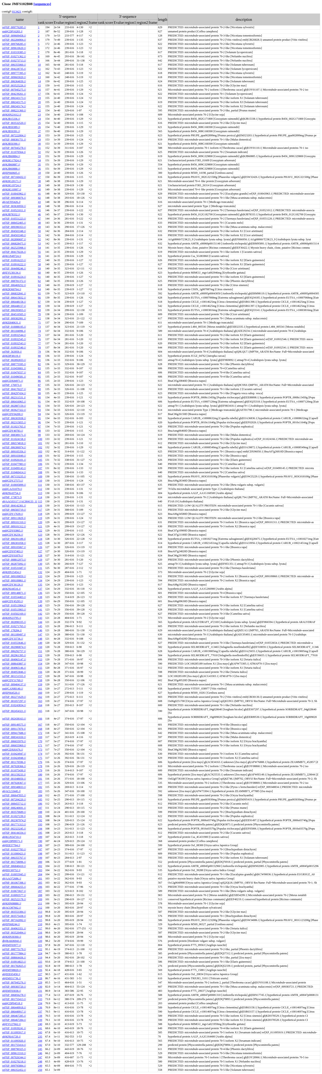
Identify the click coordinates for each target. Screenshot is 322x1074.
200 (40, 861)
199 (40, 857)
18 (39, 172)
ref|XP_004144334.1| (14, 832)
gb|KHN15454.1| (11, 572)
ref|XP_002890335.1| (14, 622)
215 (40, 920)
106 (40, 464)
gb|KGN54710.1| (11, 837)
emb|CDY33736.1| (12, 638)
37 (39, 177)
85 (39, 376)
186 (40, 803)
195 (40, 832)
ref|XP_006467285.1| (14, 1015)
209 (40, 899)
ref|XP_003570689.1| (14, 812)
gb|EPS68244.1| (11, 924)
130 (40, 563)
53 (39, 243)
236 (40, 1007)
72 (39, 318)
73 (39, 326)
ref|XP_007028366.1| (14, 766)
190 (40, 841)
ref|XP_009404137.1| (14, 684)
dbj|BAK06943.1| (12, 941)
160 (40, 692)
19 (39, 98)
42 (39, 197)
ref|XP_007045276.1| (14, 982)
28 (39, 135)
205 (40, 882)
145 (40, 626)
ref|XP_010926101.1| (14, 459)
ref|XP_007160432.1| (14, 177)
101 (40, 443)
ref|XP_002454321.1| (14, 711)
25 (39, 123)
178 (40, 766)
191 (40, 816)
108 (40, 472)
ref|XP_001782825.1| (14, 965)
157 (40, 676)
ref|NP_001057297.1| (14, 701)
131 (40, 568)
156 (40, 672)
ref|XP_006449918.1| (14, 1007)
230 (40, 986)
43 (39, 202)
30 (39, 143)
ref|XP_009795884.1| (14, 1065)
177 (40, 782)
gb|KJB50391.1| (11, 131)
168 (40, 728)
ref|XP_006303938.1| (14, 418)
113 (40, 493)
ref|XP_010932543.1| (14, 343)
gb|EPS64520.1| (11, 692)
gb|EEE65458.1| (11, 974)
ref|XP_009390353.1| (14, 227)
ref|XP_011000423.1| (14, 853)
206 (40, 886)
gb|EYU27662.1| (11, 1024)
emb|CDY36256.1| (12, 534)
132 (40, 572)
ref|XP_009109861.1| (14, 580)
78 (39, 347)
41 (39, 193)
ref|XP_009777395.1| (14, 73)
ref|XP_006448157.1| (14, 306)
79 (39, 351)
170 (40, 741)
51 (39, 235)
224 (40, 953)
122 (40, 530)
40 (39, 189)
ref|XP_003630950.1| (14, 206)
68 (39, 306)
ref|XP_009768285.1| (14, 44)
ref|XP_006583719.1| (14, 509)
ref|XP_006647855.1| (14, 795)
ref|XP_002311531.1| (14, 397)
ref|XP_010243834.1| (14, 705)
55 (39, 251)
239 (40, 1020)
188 (40, 812)
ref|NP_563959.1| (12, 351)
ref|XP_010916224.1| (14, 276)
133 (40, 576)
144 (40, 622)
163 (40, 701)
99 (39, 434)
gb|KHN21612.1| (11, 114)
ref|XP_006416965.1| (14, 401)
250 (40, 1069)
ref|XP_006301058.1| (14, 543)
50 (39, 231)
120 (40, 522)
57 (39, 260)
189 (40, 837)
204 (40, 874)
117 (40, 509)
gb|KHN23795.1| (11, 617)
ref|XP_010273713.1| (14, 60)
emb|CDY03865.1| (12, 530)
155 (40, 667)
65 (39, 293)
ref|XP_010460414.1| (14, 472)
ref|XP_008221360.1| (14, 110)
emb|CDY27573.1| (12, 480)
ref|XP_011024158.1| (14, 439)
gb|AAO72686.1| (11, 878)
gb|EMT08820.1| (11, 970)
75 (39, 335)
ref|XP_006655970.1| (14, 741)
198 (40, 853)
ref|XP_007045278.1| (14, 148)
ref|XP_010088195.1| (14, 326)
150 (40, 647)
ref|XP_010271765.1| (14, 626)
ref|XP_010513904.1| (14, 605)
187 (40, 807)
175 (40, 758)
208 (40, 895)
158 (40, 680)
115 (40, 501)
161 (40, 688)
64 (39, 289)
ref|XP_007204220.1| (14, 799)
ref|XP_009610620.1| (14, 48)
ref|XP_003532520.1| (14, 123)
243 (40, 1032)
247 (40, 1057)
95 (39, 418)
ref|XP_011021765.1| (14, 426)
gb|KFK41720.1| (11, 1036)
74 (39, 331)
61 (39, 276)
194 (40, 828)
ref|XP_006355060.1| (14, 64)
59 (39, 268)
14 (39, 81)
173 (40, 749)
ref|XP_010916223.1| (14, 260)
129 (40, 559)
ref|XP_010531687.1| (14, 568)
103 (40, 451)
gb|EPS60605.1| (11, 172)
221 (40, 945)
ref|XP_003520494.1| (14, 932)
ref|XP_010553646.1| (14, 642)
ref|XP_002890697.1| (14, 239)
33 (39, 156)
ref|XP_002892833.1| (14, 360)
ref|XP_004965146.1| (14, 667)
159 (40, 684)
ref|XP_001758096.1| (14, 861)
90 (39, 397)
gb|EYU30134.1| (11, 272)
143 (40, 617)
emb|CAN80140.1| (12, 688)
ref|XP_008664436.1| (14, 957)
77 (39, 343)
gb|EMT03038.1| (11, 990)
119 (40, 518)
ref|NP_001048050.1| (14, 778)
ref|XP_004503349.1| (14, 235)
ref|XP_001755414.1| (14, 1045)
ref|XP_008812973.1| (14, 559)
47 (39, 218)
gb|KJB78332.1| (11, 214)
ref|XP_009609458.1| (14, 35)
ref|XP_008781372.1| (14, 281)
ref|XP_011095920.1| (14, 1040)
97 (39, 426)
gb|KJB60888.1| (11, 168)
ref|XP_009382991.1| (14, 318)
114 (40, 497)
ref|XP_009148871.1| (14, 593)
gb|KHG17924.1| (11, 160)
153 (40, 659)
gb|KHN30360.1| (11, 936)
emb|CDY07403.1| (12, 551)
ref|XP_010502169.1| (14, 613)
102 (40, 447)
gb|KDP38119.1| (11, 355)
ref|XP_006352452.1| (14, 1069)
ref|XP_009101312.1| (14, 526)
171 (40, 745)
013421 (16, 11)
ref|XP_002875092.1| (14, 563)
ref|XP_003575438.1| (14, 916)
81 (39, 360)
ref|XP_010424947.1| (14, 753)
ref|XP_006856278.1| (14, 995)
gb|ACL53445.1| (11, 791)
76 (39, 339)
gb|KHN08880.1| (11, 903)
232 (40, 995)
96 (39, 422)
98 (39, 430)
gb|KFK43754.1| (11, 493)
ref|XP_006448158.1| (14, 301)
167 (40, 724)
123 (40, 534)
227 (40, 974)
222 (40, 949)
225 (40, 961)
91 (39, 401)
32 (39, 152)
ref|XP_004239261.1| (14, 93)
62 (39, 281)
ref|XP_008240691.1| (14, 807)
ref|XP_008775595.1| (14, 364)
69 (39, 310)
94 (39, 414)
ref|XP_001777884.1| (14, 953)
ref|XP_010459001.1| (14, 368)
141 (40, 609)
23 (39, 114)
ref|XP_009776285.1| (14, 27)
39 (39, 185)
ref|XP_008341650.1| (14, 737)
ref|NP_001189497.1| (14, 634)
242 (40, 1045)
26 (39, 127)
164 (40, 705)
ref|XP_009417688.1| (14, 733)
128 (40, 555)
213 (40, 911)
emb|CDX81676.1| (12, 749)
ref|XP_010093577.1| (14, 895)
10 (39, 64)
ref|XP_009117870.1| (14, 728)
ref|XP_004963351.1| (14, 928)
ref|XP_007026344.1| (14, 1057)
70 (39, 314)
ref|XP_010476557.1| (14, 372)
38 (39, 181)
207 (40, 891)
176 (40, 762)
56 (39, 256)
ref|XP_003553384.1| (14, 911)
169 (40, 737)
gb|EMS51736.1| (11, 978)
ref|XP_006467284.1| (14, 1020)
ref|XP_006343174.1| (14, 106)
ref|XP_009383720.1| (14, 986)
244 (40, 1040)
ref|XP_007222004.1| (14, 135)
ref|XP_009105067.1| (14, 547)
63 (39, 285)
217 (40, 928)
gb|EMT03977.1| (11, 945)
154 (40, 663)
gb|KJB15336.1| (11, 118)
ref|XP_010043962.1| (14, 193)
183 (40, 791)
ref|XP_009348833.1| (14, 787)
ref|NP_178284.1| (12, 630)
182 (40, 787)
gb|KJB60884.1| (11, 156)
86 (39, 380)
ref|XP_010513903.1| (14, 609)
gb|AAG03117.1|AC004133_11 (19, 501)
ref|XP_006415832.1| (14, 297)
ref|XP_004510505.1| (14, 314)
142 (40, 613)
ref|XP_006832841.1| (14, 293)
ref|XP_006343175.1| (14, 102)
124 (40, 538)
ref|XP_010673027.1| (14, 891)
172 (40, 733)
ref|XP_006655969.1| (14, 745)
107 (40, 468)
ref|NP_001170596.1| (14, 762)
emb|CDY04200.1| (12, 414)
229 (40, 982)
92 (39, 405)
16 (39, 89)
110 (40, 480)
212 (40, 907)
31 (39, 148)
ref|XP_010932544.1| (14, 335)
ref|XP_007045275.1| (14, 89)
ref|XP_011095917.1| (14, 1032)
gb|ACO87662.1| (11, 907)
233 (40, 999)
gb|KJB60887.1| (11, 164)
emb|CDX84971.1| (12, 380)
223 (40, 965)
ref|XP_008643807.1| (14, 663)
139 (40, 601)
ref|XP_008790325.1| (14, 1049)
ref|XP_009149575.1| (14, 724)
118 (40, 514)
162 (40, 697)
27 (39, 131)
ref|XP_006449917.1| (14, 1011)
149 (40, 642)
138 (40, 597)
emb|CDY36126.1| (12, 584)
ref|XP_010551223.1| (14, 218)
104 (40, 455)
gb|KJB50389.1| (11, 127)
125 (40, 543)
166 (40, 718)
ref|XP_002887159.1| (14, 405)
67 (39, 301)
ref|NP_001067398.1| (14, 882)
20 (39, 102)
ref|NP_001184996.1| (14, 331)
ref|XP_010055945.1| (14, 874)
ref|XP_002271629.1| (14, 697)
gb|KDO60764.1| (11, 289)
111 (40, 484)
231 (40, 990)
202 (40, 866)
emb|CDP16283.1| (12, 31)
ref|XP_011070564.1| (14, 152)
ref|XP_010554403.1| (14, 597)
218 (40, 936)
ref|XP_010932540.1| (14, 347)
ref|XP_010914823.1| (14, 961)
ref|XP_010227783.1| (14, 849)
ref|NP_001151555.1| (14, 676)
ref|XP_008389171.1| (14, 434)
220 (40, 941)
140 (40, 605)
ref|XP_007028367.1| (14, 782)
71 (39, 322)
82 (39, 364)
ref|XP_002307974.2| (14, 820)
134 (40, 580)
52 (39, 239)
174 (40, 753)
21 (39, 106)
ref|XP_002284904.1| (14, 39)
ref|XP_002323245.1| (14, 828)
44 (39, 206)
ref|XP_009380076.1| (14, 197)
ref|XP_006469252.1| (14, 285)
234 (40, 1003)
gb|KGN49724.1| (11, 256)
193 (40, 824)
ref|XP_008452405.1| (14, 222)
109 (40, 476)
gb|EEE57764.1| (11, 845)
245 (40, 1049)
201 (40, 878)
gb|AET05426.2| (11, 202)
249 (40, 1065)
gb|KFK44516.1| (11, 588)
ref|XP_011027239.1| (14, 816)
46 (39, 214)
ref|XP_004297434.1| (14, 393)
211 (40, 903)
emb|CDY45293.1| (12, 601)
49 (39, 227)
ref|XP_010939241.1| (14, 1028)
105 (40, 459)
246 (40, 1053)
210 (40, 924)
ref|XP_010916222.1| (14, 264)
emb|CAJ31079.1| (12, 489)
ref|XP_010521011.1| (14, 210)
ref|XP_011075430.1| (14, 770)
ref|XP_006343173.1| (14, 98)
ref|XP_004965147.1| (14, 659)
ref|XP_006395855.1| (14, 310)
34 (39, 160)
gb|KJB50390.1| (11, 143)
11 (39, 68)
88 (39, 389)
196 (40, 845)
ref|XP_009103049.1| (14, 455)
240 (40, 1024)
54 (39, 247)
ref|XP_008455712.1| (14, 803)
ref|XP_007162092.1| (14, 920)
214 (40, 916)
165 (40, 711)
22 (39, 110)
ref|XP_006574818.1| (14, 443)
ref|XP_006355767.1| (14, 857)
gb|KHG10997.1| (11, 189)
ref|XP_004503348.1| (14, 231)
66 (39, 297)
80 (39, 355)
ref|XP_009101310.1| (14, 522)
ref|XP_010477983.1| (14, 464)
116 (40, 505)
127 (40, 551)
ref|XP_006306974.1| (14, 447)
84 (39, 372)
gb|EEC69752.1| (11, 870)
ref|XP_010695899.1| (14, 484)
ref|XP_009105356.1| (14, 451)
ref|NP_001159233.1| (14, 774)
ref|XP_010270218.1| (14, 1061)
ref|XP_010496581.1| (14, 376)
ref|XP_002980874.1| (14, 647)
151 (40, 651)
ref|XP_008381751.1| (14, 139)
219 (40, 957)
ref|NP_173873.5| (12, 497)
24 (39, 118)
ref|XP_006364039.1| (14, 81)
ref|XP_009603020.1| (14, 77)
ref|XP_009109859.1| (14, 576)
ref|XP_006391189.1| (14, 538)
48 (39, 222)
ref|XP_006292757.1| (14, 651)
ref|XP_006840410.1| (14, 866)
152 (40, 655)
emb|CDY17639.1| (12, 514)
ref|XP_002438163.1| (14, 718)
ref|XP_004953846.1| (14, 672)
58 (39, 264)
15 (39, 85)
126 (40, 547)
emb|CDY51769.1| (12, 680)
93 (39, 410)
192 (40, 820)
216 (40, 932)
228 (40, 978)
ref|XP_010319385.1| (14, 52)
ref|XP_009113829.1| (14, 518)
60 (39, 272)
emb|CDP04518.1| (12, 1003)
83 (39, 368)
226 (40, 970)
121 (40, 526)
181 (40, 778)
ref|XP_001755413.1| (14, 999)
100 (40, 439)
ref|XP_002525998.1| (14, 247)
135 (40, 584)
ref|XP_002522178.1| (14, 899)
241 (40, 1028)
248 (40, 1061)
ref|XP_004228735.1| (14, 68)
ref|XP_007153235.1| (14, 476)
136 (40, 593)
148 (40, 638)
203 (40, 870)
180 (40, 774)
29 (39, 139)
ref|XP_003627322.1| (14, 410)
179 (40, 770)
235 (40, 1036)
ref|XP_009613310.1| (14, 1053)
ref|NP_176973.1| (12, 385)
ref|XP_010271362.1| (14, 56)
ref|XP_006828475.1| (14, 243)
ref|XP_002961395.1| (14, 655)
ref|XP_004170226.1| (14, 251)
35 (39, 164)
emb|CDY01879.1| (12, 555)
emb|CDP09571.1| (12, 841)
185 (40, 799)
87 (39, 385)
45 (39, 210)
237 (40, 1011)
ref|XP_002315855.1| (14, 422)
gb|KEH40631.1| (11, 322)
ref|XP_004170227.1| (14, 389)
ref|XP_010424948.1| (14, 758)
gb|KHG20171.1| (11, 181)
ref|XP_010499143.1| (14, 468)
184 (40, 795)
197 (40, 849)
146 (40, 630)
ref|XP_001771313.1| (14, 824)
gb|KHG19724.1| (11, 185)
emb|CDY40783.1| (12, 430)
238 (40, 1015)
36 (39, 168)
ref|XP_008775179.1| (14, 949)
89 (39, 393)
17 (39, 93)
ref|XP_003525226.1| (14, 85)
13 (39, 77)
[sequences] (42, 4)
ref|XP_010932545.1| (14, 339)
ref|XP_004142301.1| (14, 505)
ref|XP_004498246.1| (14, 268)
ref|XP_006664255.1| (14, 886)
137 (40, 588)
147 (40, 634)
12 (39, 73)
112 (40, 489)
